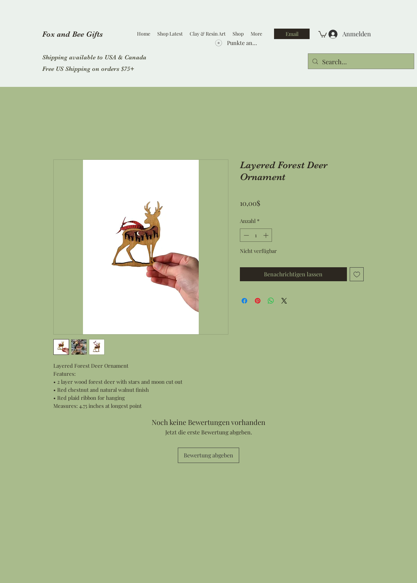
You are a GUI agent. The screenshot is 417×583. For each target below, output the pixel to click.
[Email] (292, 34)
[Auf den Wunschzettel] (357, 274)
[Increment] (266, 235)
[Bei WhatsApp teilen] (271, 301)
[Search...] (360, 62)
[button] (322, 33)
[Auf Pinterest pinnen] (257, 301)
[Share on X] (284, 301)
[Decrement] (245, 235)
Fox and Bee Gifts (72, 34)
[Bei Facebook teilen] (244, 301)
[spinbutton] (256, 235)
